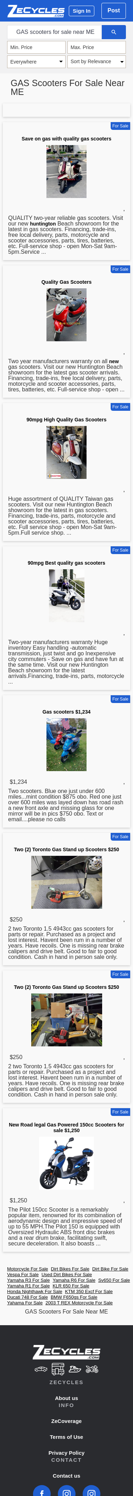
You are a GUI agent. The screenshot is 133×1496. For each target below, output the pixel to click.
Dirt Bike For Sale (110, 1269)
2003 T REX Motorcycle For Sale (79, 1302)
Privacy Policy (67, 1453)
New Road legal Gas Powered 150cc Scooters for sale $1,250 (66, 1127)
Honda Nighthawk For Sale (34, 1291)
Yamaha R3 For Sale (28, 1280)
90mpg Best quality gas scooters (66, 563)
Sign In (81, 11)
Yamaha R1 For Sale (28, 1285)
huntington (43, 224)
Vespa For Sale (23, 1274)
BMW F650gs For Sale (74, 1297)
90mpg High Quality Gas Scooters (67, 419)
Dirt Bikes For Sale (70, 1269)
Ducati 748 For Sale (27, 1297)
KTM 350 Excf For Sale (88, 1291)
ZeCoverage (66, 1421)
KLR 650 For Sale (70, 1285)
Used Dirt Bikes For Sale (66, 1274)
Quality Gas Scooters (66, 282)
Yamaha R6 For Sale (73, 1280)
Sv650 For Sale (114, 1280)
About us (66, 1398)
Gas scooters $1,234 (66, 712)
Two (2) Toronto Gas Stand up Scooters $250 (66, 849)
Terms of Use (66, 1437)
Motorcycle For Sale (27, 1269)
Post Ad (113, 13)
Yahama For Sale (25, 1302)
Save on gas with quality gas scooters (66, 139)
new (114, 361)
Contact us (67, 1476)
